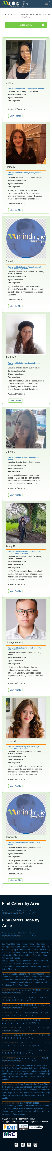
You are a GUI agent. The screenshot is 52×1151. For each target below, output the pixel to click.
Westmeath (31, 1076)
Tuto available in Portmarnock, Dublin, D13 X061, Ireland (24, 649)
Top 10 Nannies (9, 963)
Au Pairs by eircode (32, 1106)
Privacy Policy (28, 944)
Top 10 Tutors (8, 961)
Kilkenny (17, 1071)
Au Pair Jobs (14, 947)
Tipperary (6, 1076)
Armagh (25, 1065)
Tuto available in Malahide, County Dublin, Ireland (24, 173)
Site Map (6, 944)
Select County (32, 25)
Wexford (40, 1076)
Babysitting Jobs (10, 974)
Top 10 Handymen (23, 961)
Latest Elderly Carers (39, 966)
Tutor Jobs (23, 985)
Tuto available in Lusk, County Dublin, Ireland (26, 88)
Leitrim (30, 1071)
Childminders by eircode (12, 1106)
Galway (45, 1068)
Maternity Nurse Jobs (40, 977)
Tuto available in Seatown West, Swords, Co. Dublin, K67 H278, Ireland (25, 268)
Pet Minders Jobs (15, 982)
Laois (24, 1071)
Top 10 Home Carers (11, 952)
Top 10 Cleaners (28, 952)
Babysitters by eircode (29, 1103)
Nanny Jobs (8, 979)
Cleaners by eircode (26, 1108)
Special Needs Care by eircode (23, 1111)
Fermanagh (36, 1068)
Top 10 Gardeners (40, 961)
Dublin (28, 1068)
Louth (4, 1074)
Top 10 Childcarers (40, 949)
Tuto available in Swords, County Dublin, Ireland (24, 364)
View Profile (15, 116)
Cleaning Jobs (42, 974)
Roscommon (39, 1074)
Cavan (38, 1065)
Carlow (32, 1065)
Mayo (9, 1074)
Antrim (18, 1065)
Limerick (36, 1071)
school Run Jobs (31, 982)
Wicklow (5, 1079)
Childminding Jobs (27, 974)
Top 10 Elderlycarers (22, 949)
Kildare (10, 1071)
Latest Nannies (21, 966)
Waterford (21, 1076)
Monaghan (23, 1074)
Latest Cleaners (9, 969)
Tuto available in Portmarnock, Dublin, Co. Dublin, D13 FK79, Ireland (24, 553)
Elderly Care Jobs (22, 977)
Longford (45, 1071)
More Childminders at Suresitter (27, 955)
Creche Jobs (7, 977)
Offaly (30, 1074)
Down (22, 1068)
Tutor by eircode (20, 1114)
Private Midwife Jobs (24, 979)
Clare (44, 1065)
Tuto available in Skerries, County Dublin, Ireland (24, 843)
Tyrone (14, 1076)
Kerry (4, 1071)
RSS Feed (15, 944)
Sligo (47, 1074)
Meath (15, 1074)
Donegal (15, 1068)
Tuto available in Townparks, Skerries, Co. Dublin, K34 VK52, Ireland (24, 748)
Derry (9, 1068)
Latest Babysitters (25, 963)
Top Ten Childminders (31, 947)
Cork (4, 1068)
